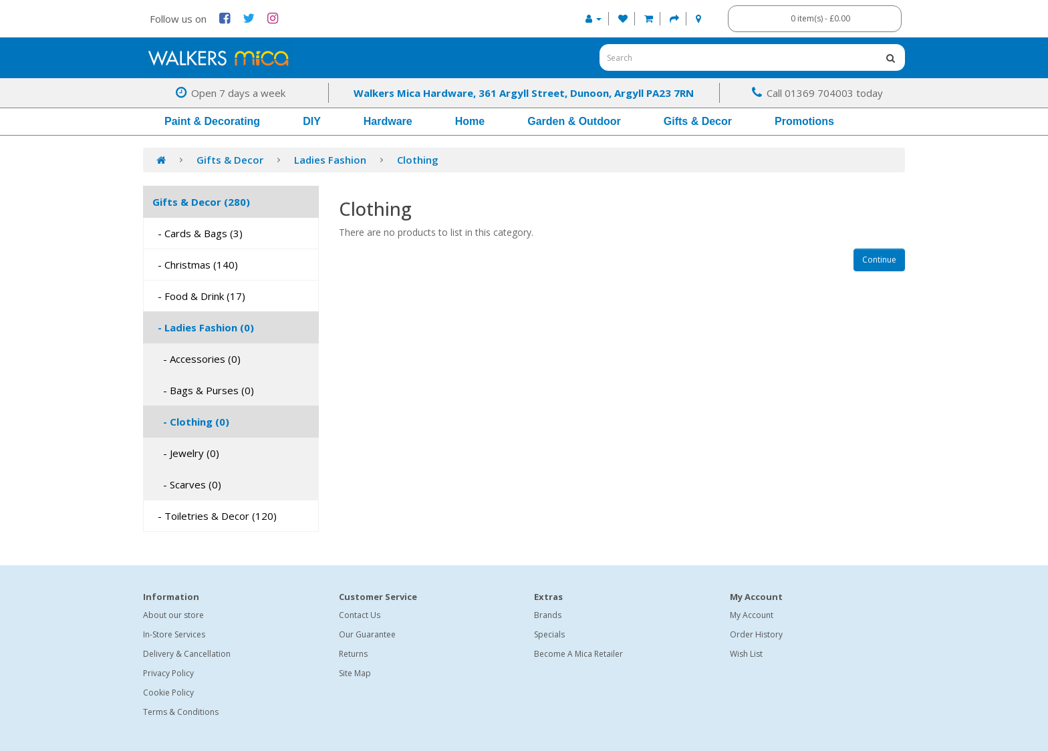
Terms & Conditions (181, 712)
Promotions (804, 121)
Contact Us (359, 615)
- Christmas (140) (195, 264)
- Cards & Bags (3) (197, 233)
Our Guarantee (367, 634)
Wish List (746, 653)
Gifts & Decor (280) (201, 201)
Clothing (417, 159)
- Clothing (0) (190, 421)
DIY (312, 121)
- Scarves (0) (186, 484)
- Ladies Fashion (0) (203, 327)
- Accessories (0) (196, 358)
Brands (547, 615)
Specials (549, 634)
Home (470, 121)
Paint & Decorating (212, 121)
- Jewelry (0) (185, 453)
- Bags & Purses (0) (203, 390)
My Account (751, 615)
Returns (353, 653)
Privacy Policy (168, 673)
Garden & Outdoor (574, 121)
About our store (173, 615)
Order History (756, 634)
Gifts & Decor (698, 121)
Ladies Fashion (330, 159)
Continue (879, 259)
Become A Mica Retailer (578, 653)
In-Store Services (174, 634)
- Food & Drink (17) (198, 296)
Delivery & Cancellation (187, 653)
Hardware (388, 121)
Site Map (355, 673)
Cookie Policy (168, 692)
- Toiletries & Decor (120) (214, 515)
